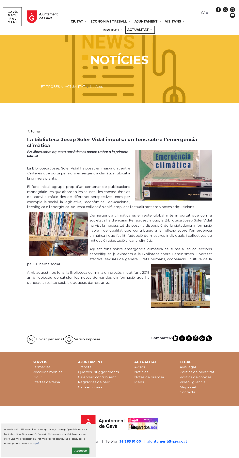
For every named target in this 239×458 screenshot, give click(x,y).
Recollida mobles (47, 372)
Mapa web (189, 387)
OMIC (37, 377)
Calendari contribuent (97, 377)
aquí (36, 443)
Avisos (139, 367)
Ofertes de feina (46, 382)
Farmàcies (42, 367)
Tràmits (84, 367)
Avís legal (188, 367)
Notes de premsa (149, 377)
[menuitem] (79, 21)
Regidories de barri (94, 382)
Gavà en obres (90, 387)
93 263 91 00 (130, 441)
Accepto (80, 450)
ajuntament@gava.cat (167, 441)
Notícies (141, 372)
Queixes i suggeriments (98, 372)
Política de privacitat (197, 372)
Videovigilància (192, 382)
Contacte (188, 392)
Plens (139, 382)
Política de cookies (196, 377)
